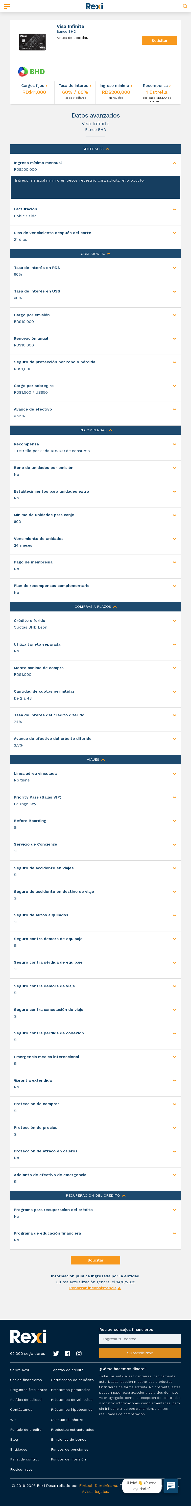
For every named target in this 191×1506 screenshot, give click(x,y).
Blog (14, 1439)
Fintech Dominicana (98, 1485)
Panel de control (24, 1459)
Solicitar (159, 40)
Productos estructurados (72, 1430)
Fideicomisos (21, 1469)
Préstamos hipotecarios (72, 1409)
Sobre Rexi (19, 1370)
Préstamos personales (70, 1390)
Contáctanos (21, 1409)
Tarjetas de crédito (67, 1370)
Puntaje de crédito (26, 1430)
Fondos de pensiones (69, 1449)
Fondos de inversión (68, 1459)
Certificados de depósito (72, 1380)
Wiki (13, 1420)
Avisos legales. (95, 1491)
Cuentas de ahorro (67, 1420)
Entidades (18, 1449)
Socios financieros (26, 1380)
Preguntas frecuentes (28, 1390)
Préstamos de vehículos (72, 1400)
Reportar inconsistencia (93, 1288)
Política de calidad (26, 1400)
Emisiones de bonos (68, 1439)
